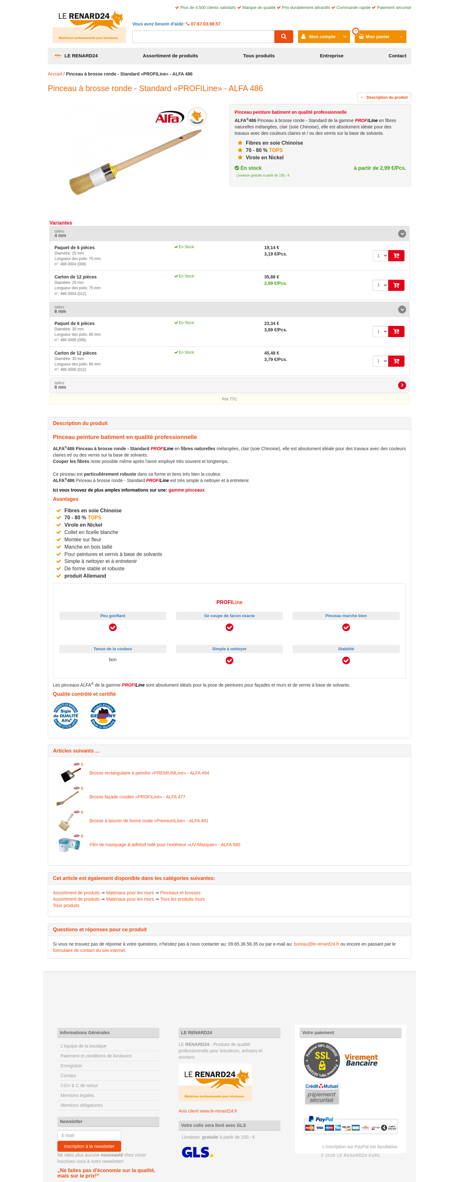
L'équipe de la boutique (83, 1046)
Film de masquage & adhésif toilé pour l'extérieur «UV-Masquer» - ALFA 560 (165, 844)
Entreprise (331, 55)
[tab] (229, 233)
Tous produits (259, 55)
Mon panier (378, 36)
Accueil (55, 73)
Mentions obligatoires (82, 1105)
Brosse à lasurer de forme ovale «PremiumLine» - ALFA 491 (149, 820)
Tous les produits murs (182, 899)
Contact (397, 55)
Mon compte (322, 36)
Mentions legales (77, 1095)
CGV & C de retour (79, 1085)
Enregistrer (71, 1065)
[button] (229, 233)
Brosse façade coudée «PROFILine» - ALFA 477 (137, 796)
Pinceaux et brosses (180, 892)
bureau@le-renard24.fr (316, 944)
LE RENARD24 (75, 55)
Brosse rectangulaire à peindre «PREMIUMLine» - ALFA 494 (149, 772)
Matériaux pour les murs (130, 892)
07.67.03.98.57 (205, 23)
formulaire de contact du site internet (89, 950)
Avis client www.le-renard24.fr (207, 1111)
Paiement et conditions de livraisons (96, 1055)
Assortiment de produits (170, 55)
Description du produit (384, 97)
